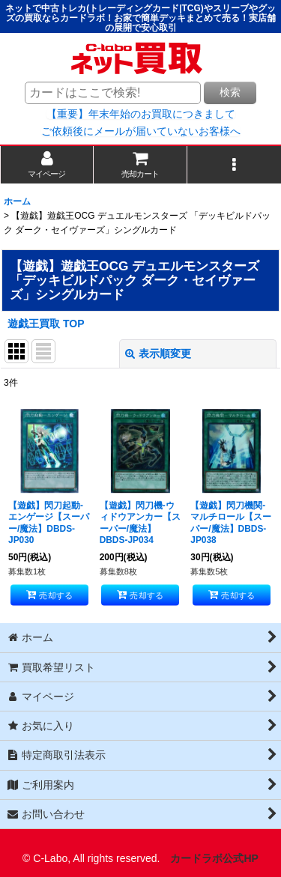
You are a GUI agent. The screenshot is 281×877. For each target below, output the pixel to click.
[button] (234, 164)
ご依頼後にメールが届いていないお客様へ (141, 131)
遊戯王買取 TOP (46, 324)
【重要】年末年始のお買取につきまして (140, 114)
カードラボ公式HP (214, 858)
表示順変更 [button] (158, 353)
